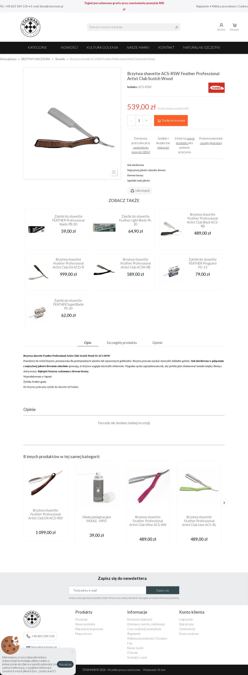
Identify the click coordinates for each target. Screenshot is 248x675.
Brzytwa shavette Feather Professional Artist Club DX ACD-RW (45, 514)
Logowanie (186, 619)
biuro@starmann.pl (51, 6)
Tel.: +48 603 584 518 (14, 6)
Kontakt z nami (137, 657)
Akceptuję (65, 664)
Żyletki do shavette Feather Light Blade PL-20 (135, 220)
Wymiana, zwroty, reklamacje (146, 624)
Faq (129, 643)
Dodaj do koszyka (171, 120)
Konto (221, 26)
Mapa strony (83, 633)
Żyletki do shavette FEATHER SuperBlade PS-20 (68, 304)
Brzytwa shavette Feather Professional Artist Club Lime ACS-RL (199, 521)
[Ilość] (139, 120)
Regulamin (202, 6)
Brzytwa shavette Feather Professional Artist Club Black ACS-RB (202, 220)
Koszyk (234, 26)
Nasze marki (138, 47)
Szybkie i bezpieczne (163, 142)
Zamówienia (187, 629)
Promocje (81, 619)
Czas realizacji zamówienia (144, 629)
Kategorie (40, 47)
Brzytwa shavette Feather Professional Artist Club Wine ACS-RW (147, 521)
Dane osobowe (189, 633)
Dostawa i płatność (139, 619)
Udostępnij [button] (140, 190)
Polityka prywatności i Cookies (230, 6)
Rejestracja (186, 624)
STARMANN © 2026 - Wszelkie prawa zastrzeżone (111, 670)
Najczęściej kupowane (89, 629)
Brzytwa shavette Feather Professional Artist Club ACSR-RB (136, 263)
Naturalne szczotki (201, 47)
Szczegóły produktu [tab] (122, 342)
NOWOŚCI (69, 47)
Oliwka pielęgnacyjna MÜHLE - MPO (96, 519)
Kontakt (166, 47)
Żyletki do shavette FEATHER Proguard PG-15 (203, 263)
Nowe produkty (85, 624)
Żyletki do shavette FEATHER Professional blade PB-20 (68, 220)
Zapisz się (162, 590)
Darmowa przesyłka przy (140, 145)
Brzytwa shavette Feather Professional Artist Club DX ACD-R (68, 263)
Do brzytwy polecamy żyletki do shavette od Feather (50, 386)
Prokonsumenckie (211, 140)
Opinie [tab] (157, 342)
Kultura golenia (102, 47)
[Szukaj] (133, 27)
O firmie (132, 652)
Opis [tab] (87, 342)
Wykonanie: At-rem (154, 670)
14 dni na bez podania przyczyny (184, 145)
